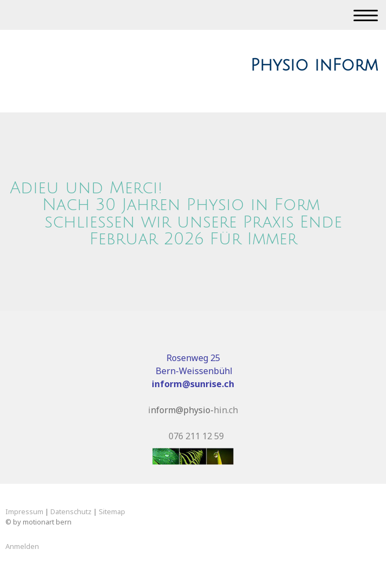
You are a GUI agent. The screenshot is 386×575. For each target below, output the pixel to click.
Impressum (24, 511)
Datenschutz (71, 511)
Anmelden (22, 546)
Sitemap (112, 511)
